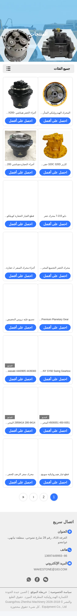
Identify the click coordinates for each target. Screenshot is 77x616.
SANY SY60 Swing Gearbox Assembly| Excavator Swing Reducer (55, 374)
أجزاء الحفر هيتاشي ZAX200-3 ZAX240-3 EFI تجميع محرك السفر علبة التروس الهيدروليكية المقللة (20, 113)
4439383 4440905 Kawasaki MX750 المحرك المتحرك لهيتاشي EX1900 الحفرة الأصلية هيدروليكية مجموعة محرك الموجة (20, 374)
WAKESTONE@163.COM (50, 574)
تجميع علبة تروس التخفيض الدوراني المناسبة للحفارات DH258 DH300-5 (20, 322)
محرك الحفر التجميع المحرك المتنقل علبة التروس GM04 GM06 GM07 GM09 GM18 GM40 (55, 270)
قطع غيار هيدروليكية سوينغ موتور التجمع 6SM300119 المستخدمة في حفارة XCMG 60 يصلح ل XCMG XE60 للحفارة (55, 479)
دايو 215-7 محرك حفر (55, 217)
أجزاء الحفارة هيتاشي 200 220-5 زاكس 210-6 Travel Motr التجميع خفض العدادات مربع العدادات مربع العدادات (20, 165)
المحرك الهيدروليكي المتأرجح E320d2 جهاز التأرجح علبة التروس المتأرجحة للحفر (55, 113)
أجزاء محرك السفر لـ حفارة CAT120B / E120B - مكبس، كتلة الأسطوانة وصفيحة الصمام (20, 270)
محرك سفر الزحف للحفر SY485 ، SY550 (20, 479)
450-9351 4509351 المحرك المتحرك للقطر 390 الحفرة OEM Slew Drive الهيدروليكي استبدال (54, 427)
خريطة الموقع (39, 596)
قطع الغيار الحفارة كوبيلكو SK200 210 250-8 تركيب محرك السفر (20, 218)
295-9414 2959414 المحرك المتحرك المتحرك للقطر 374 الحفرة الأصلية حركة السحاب (21, 427)
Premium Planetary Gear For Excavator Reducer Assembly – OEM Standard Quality (55, 322)
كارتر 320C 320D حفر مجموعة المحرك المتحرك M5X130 (55, 165)
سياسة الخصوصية (61, 596)
